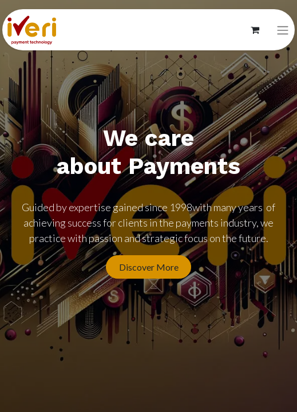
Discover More (149, 267)
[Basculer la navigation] (283, 30)
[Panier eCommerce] (254, 29)
